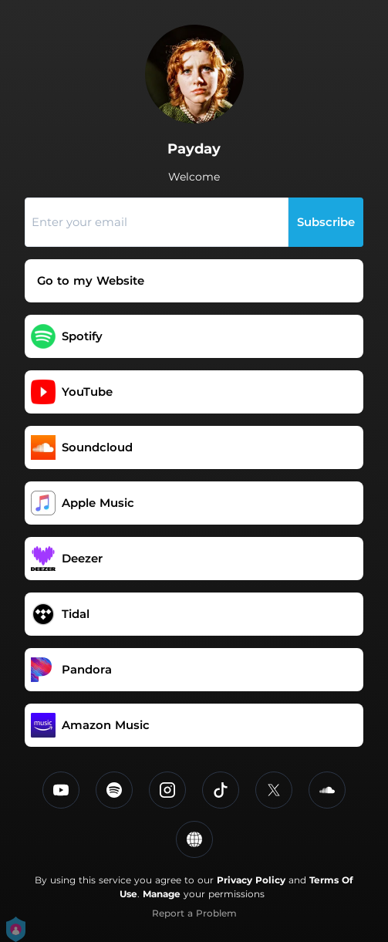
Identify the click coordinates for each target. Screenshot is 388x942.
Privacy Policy (251, 880)
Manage (162, 894)
